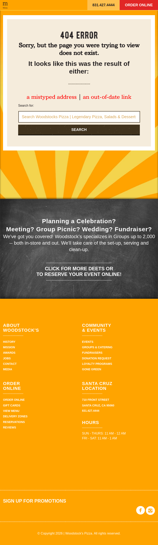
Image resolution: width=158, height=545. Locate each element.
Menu (5, 8)
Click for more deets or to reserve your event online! (79, 271)
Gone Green (91, 369)
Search (79, 130)
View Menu (11, 410)
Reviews (9, 427)
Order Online (139, 5)
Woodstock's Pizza (63, 5)
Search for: (26, 105)
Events (87, 341)
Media (7, 369)
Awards (9, 352)
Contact (10, 363)
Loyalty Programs (97, 363)
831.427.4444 (103, 5)
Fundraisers (92, 352)
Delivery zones (15, 416)
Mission (9, 347)
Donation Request (96, 358)
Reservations (14, 422)
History (9, 341)
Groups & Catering (97, 347)
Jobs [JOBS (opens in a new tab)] (7, 358)
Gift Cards (11, 405)
